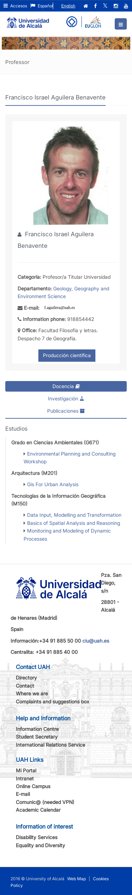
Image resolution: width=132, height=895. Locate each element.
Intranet (25, 778)
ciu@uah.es (95, 641)
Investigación (66, 398)
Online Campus (33, 786)
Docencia (66, 386)
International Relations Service (50, 745)
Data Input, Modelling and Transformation (74, 515)
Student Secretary (37, 737)
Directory (26, 678)
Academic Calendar (38, 810)
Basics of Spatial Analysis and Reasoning (73, 523)
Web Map (76, 878)
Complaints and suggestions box (52, 701)
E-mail (23, 794)
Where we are (32, 693)
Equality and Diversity (40, 845)
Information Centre (37, 729)
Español (41, 5)
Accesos (15, 5)
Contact (25, 686)
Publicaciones (66, 411)
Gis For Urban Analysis (52, 484)
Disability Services (36, 837)
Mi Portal (26, 770)
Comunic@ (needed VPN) (45, 802)
